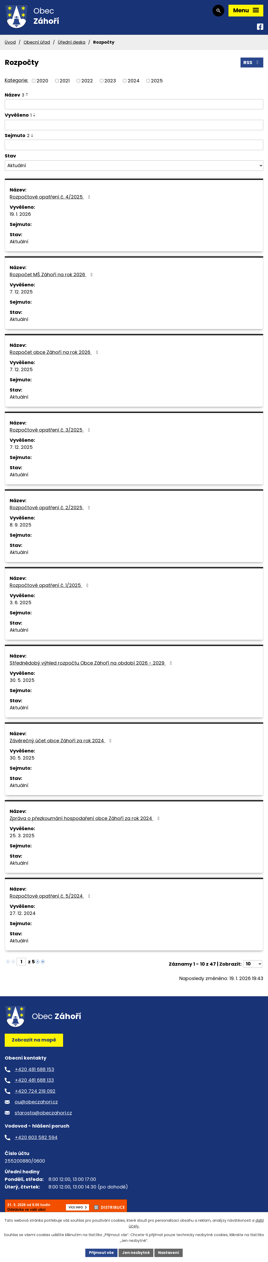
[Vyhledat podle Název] (134, 104)
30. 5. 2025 (22, 680)
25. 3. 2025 (22, 835)
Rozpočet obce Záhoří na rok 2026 (55, 352)
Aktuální (19, 241)
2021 (65, 80)
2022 (87, 80)
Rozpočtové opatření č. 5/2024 (51, 896)
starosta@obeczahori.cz (43, 1113)
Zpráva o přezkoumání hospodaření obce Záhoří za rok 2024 (86, 818)
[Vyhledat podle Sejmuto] (134, 145)
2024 (133, 80)
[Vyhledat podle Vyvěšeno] (134, 125)
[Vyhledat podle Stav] (134, 165)
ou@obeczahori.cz (36, 1102)
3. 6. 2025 (20, 602)
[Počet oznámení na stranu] (252, 964)
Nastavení (168, 1252)
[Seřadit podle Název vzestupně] (27, 94)
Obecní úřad (37, 42)
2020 (42, 80)
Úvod (10, 42)
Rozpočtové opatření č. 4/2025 (51, 197)
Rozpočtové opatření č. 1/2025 (50, 585)
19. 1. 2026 (20, 214)
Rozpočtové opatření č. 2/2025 (51, 507)
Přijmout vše (101, 1252)
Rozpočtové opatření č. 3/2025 (51, 430)
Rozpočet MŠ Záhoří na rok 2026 (52, 274)
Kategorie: (16, 80)
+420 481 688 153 (34, 1069)
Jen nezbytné (136, 1252)
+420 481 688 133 (34, 1080)
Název (14, 95)
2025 (157, 80)
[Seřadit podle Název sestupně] (27, 96)
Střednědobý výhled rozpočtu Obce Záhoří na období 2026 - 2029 (92, 663)
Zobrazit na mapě (34, 1040)
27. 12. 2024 (23, 913)
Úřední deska (71, 42)
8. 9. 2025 (20, 525)
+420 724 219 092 (35, 1091)
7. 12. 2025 (21, 291)
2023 (110, 80)
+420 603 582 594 (36, 1137)
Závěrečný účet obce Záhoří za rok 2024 (62, 740)
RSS (252, 62)
